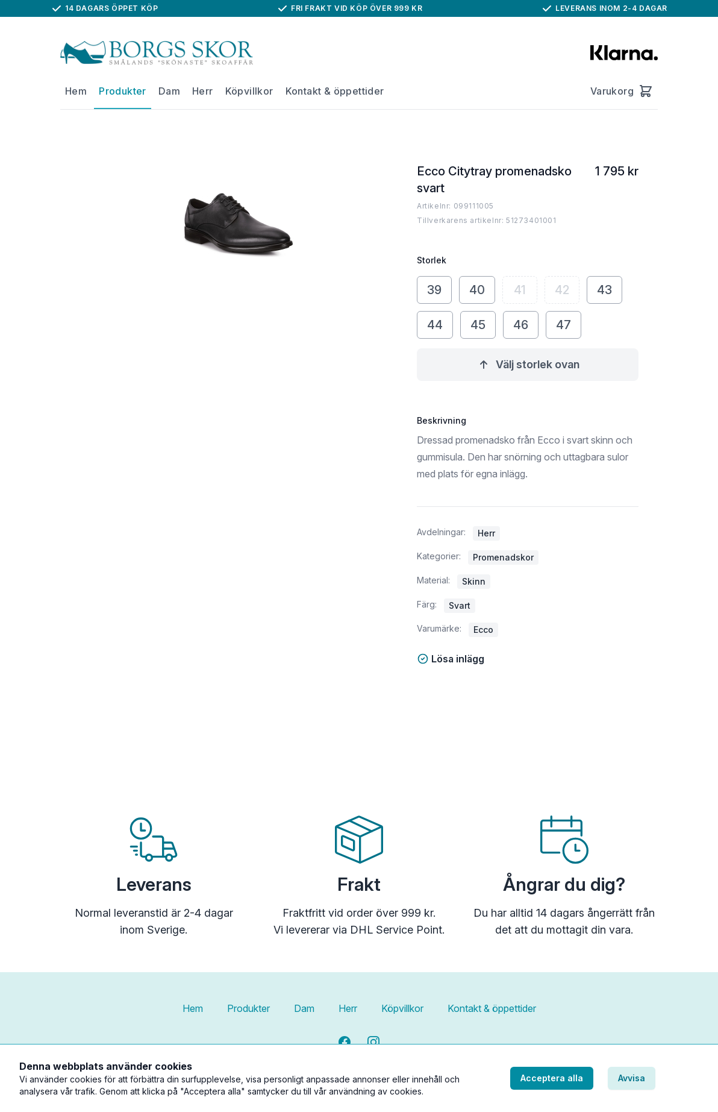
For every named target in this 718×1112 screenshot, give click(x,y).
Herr (202, 91)
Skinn (473, 581)
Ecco (483, 629)
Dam (169, 91)
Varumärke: (439, 628)
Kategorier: (439, 556)
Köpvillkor (249, 91)
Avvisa (631, 1078)
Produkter (122, 91)
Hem (76, 91)
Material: (433, 580)
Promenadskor (503, 557)
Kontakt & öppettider (335, 91)
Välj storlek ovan (527, 364)
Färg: (427, 604)
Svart (459, 605)
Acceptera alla (551, 1078)
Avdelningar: (441, 532)
